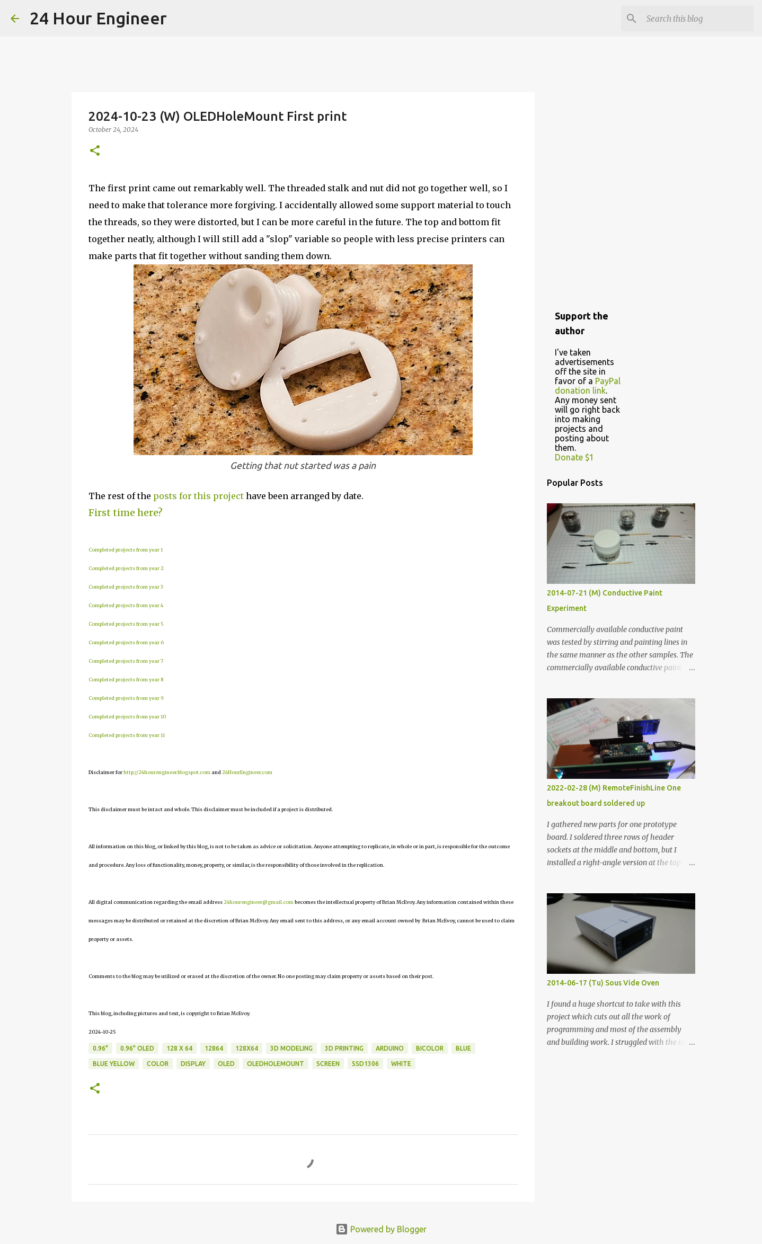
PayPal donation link (588, 385)
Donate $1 (574, 457)
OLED (226, 1063)
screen (328, 1063)
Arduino (390, 1048)
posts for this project (198, 496)
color (158, 1063)
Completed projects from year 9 (126, 698)
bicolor (430, 1048)
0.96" (100, 1048)
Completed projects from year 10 (127, 716)
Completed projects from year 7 (125, 661)
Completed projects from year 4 (125, 605)
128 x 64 (179, 1048)
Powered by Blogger (381, 1229)
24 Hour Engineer (98, 18)
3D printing (344, 1048)
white (401, 1063)
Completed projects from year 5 (126, 624)
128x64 (246, 1048)
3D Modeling (291, 1048)
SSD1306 (365, 1063)
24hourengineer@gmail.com (259, 902)
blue (463, 1048)
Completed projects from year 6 (126, 642)
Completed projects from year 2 (126, 568)
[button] (94, 151)
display (193, 1063)
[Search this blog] (698, 18)
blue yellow (114, 1063)
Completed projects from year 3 (125, 587)
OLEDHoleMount (275, 1063)
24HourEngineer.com (247, 772)
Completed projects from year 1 (125, 550)
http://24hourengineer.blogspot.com (166, 772)
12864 (214, 1048)
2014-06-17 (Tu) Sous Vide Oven (603, 983)
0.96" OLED (137, 1048)
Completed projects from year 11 (126, 735)
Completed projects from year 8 (125, 679)
